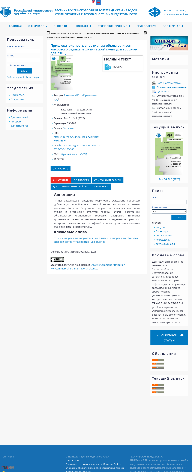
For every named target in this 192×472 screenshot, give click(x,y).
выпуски (160, 227)
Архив (63, 33)
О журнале (36, 26)
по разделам (163, 239)
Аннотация (60, 180)
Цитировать (164, 91)
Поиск (155, 197)
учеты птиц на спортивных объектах (116, 238)
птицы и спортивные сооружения (73, 238)
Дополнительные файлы (70, 186)
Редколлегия (146, 26)
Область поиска (169, 209)
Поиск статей (72, 460)
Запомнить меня (18, 65)
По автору (162, 231)
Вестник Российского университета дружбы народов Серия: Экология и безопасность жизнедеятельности (96, 12)
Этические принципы (114, 26)
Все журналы (173, 26)
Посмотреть (18, 95)
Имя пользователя (15, 46)
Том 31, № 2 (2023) (76, 33)
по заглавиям (164, 235)
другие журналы (165, 244)
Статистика (100, 186)
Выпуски (60, 26)
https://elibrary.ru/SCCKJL (74, 154)
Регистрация (32, 77)
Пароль (10, 55)
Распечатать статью (169, 83)
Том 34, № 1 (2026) (169, 179)
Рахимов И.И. (72, 95)
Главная (15, 26)
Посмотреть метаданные (171, 87)
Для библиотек (19, 125)
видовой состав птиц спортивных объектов (79, 241)
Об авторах (81, 180)
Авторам (16, 121)
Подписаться (18, 99)
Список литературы (107, 180)
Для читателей (19, 117)
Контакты (83, 26)
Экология (68, 128)
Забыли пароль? (15, 77)
